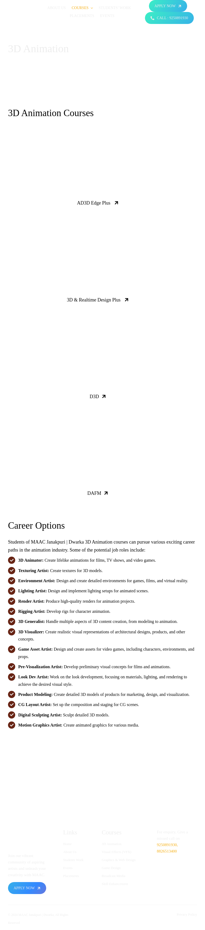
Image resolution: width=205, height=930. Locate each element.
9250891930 (167, 845)
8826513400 (167, 851)
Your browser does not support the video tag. (102, 172)
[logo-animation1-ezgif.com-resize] (24, 5)
